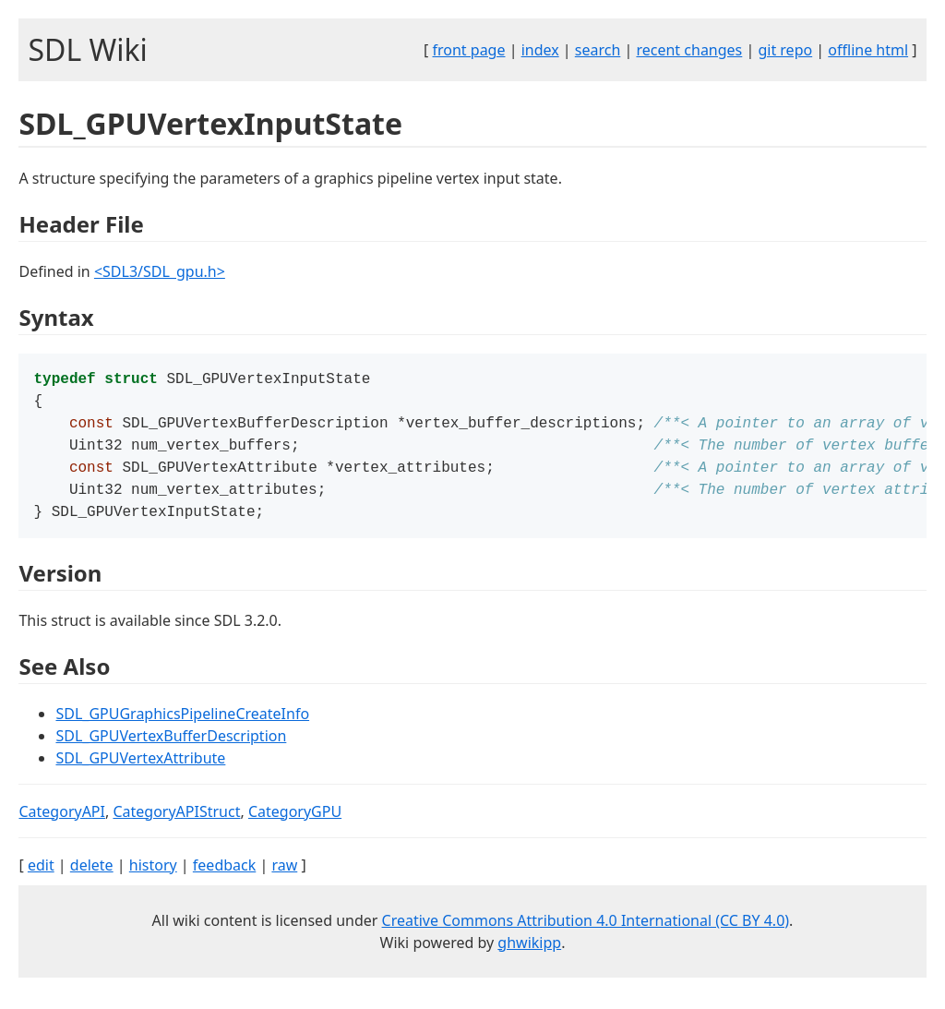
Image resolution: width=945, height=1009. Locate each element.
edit (41, 878)
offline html (868, 50)
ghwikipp (529, 955)
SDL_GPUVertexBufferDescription (170, 749)
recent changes (689, 50)
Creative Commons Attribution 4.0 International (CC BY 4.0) (586, 933)
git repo (785, 50)
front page (469, 50)
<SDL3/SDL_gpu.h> (159, 271)
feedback (224, 878)
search (598, 50)
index (540, 50)
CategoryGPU (294, 824)
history (153, 878)
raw (284, 878)
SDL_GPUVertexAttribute (140, 771)
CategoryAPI (61, 824)
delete (92, 878)
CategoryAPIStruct (176, 824)
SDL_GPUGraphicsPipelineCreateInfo (182, 726)
